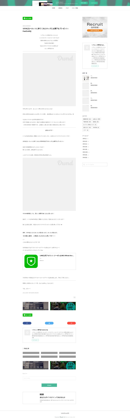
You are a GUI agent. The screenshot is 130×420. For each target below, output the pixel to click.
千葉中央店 (87, 121)
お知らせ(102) (25, 292)
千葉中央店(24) (31, 292)
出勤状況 (60, 8)
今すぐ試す (83, 2)
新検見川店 (87, 119)
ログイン (93, 3)
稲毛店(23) (37, 292)
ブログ (67, 8)
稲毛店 (95, 121)
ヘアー (85, 130)
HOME (53, 8)
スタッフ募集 (75, 8)
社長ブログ (87, 127)
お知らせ (96, 119)
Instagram (49, 385)
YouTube (96, 127)
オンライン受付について (89, 124)
